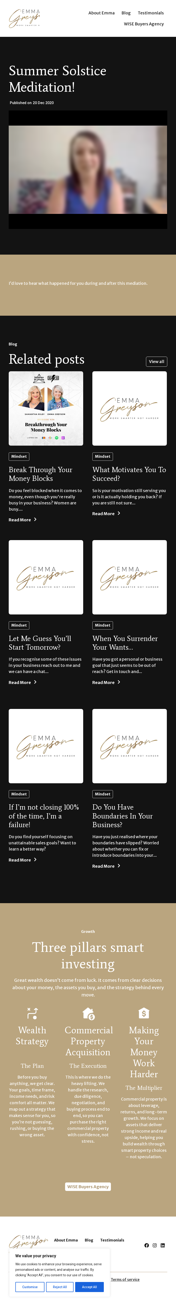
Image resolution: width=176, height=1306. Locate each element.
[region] (59, 1273)
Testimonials (151, 13)
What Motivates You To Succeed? (129, 474)
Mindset (19, 456)
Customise (30, 1287)
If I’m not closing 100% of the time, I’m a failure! (44, 816)
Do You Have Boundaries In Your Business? (122, 816)
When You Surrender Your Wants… (125, 643)
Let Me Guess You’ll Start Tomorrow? (40, 643)
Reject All (60, 1287)
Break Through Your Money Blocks (40, 474)
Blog (126, 13)
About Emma (101, 13)
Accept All (89, 1287)
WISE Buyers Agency (144, 24)
